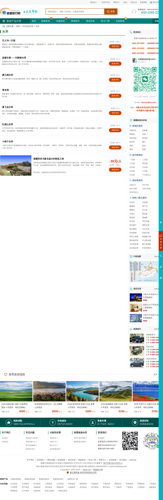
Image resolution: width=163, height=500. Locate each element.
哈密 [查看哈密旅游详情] (144, 149)
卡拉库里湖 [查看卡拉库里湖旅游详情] (133, 244)
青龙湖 (5, 90)
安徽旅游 (36, 487)
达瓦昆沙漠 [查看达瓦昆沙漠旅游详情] (133, 248)
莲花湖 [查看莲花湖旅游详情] (132, 217)
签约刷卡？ (54, 438)
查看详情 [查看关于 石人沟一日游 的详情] (115, 46)
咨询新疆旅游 (149, 243)
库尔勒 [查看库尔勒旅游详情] (145, 138)
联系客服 (143, 2)
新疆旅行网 (98, 470)
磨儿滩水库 (7, 75)
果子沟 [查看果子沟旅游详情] (145, 206)
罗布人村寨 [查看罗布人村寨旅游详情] (133, 236)
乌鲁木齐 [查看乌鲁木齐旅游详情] (133, 130)
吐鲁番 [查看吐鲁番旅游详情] (145, 130)
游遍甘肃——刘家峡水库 (14, 58)
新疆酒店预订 (58, 479)
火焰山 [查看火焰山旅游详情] (132, 214)
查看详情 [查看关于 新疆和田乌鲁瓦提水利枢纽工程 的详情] (115, 170)
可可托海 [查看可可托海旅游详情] (145, 221)
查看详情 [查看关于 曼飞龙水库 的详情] (115, 113)
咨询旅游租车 (149, 258)
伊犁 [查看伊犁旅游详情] (144, 134)
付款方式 (133, 2)
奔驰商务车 (151, 335)
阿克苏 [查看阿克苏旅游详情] (132, 142)
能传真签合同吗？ (80, 442)
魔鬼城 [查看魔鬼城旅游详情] (132, 206)
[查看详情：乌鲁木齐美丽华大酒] (135, 297)
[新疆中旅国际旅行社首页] (21, 11)
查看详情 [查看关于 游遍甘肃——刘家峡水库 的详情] (115, 64)
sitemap (133, 460)
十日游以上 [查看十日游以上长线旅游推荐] (146, 175)
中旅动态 (5, 442)
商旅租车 (75, 21)
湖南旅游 (60, 487)
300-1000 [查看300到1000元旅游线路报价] (133, 189)
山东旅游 (60, 484)
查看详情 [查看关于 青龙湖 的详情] (115, 96)
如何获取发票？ (55, 449)
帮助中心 (116, 2)
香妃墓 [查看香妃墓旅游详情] (145, 214)
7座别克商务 (151, 359)
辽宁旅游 (25, 491)
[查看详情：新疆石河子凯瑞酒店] (135, 307)
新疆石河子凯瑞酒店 (151, 305)
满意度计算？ (31, 449)
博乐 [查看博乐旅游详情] (131, 149)
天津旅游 (25, 484)
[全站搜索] (81, 11)
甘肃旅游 (94, 484)
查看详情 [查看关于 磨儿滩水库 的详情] (115, 80)
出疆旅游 (60, 21)
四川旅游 (94, 487)
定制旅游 (120, 21)
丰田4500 (150, 347)
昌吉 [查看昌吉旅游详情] (144, 146)
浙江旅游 (25, 487)
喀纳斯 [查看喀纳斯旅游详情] (145, 217)
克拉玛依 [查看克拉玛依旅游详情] (133, 138)
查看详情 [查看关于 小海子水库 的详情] (115, 147)
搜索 (111, 11)
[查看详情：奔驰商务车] (136, 338)
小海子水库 (7, 141)
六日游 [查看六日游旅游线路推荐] (145, 167)
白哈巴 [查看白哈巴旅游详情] (132, 202)
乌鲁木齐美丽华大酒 (151, 294)
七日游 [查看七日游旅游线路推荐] (132, 171)
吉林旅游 (36, 491)
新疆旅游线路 (30, 479)
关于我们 (30, 460)
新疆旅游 (45, 21)
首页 (34, 21)
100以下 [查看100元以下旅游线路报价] (132, 185)
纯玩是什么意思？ (32, 438)
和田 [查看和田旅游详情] (131, 146)
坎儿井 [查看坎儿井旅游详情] (145, 210)
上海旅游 (152, 484)
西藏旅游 (141, 484)
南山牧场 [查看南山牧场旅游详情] (133, 229)
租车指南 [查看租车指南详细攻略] (157, 329)
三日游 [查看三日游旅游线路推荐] (132, 163)
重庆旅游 (106, 487)
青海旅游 (129, 484)
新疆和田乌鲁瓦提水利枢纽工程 (48, 159)
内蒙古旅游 (62, 491)
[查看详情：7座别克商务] (136, 363)
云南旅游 (71, 487)
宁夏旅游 (106, 484)
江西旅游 (141, 487)
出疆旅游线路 (15, 479)
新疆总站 (117, 484)
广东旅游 (117, 487)
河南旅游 (71, 484)
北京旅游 (13, 484)
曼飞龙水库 (7, 107)
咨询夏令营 (149, 253)
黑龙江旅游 (49, 491)
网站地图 (51, 460)
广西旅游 (129, 487)
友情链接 (113, 460)
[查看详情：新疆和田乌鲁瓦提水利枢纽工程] (15, 165)
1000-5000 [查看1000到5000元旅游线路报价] (146, 189)
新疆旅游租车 (44, 479)
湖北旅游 (48, 487)
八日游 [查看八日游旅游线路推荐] (145, 171)
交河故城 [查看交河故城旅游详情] (133, 233)
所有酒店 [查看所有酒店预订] (157, 289)
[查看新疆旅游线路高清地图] (145, 271)
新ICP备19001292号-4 (112, 463)
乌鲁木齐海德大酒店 (151, 315)
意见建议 (101, 438)
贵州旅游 (83, 487)
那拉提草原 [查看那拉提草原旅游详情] (133, 240)
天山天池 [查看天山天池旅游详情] (145, 229)
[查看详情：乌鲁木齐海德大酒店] (135, 318)
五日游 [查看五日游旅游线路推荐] (132, 167)
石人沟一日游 (8, 40)
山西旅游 (48, 484)
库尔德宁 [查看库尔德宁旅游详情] (133, 225)
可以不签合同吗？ (80, 438)
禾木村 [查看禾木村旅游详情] (132, 221)
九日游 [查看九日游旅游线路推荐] (132, 175)
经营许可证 (106, 2)
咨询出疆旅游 (149, 248)
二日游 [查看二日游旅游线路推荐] (145, 160)
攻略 (157, 21)
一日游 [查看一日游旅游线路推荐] (132, 160)
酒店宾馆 (90, 21)
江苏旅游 (13, 487)
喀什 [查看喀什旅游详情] (144, 142)
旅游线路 (61, 460)
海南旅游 (13, 491)
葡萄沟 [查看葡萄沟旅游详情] (132, 210)
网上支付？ (54, 445)
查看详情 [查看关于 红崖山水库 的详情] (115, 130)
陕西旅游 (83, 484)
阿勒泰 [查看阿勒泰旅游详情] (132, 134)
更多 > (156, 374)
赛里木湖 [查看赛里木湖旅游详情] (145, 225)
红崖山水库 (7, 124)
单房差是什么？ (31, 442)
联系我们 (41, 460)
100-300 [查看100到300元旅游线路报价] (145, 185)
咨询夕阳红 (149, 262)
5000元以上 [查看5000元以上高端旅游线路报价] (134, 192)
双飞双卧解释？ (31, 445)
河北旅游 (36, 484)
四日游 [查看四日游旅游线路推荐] (145, 163)
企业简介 (5, 438)
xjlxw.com (87, 470)
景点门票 (105, 21)
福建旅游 (152, 487)
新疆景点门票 (72, 479)
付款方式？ (54, 442)
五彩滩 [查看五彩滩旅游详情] (145, 202)
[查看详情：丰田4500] (136, 350)
